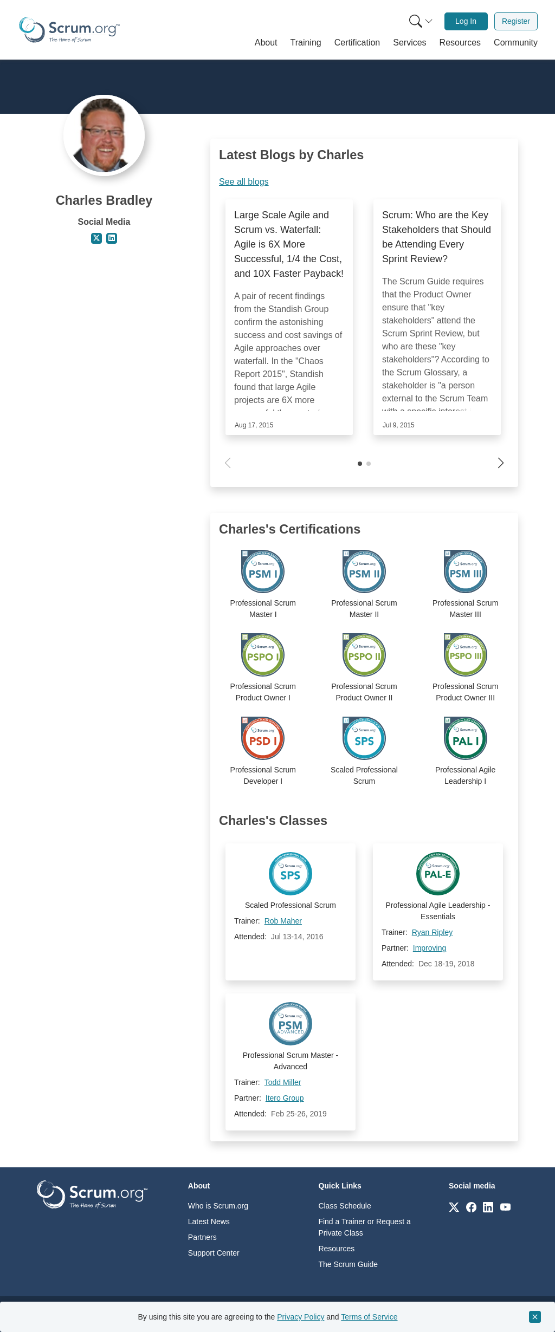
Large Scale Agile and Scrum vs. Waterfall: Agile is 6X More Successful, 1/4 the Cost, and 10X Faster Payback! (289, 244)
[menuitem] (420, 21)
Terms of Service (369, 1316)
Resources (336, 1248)
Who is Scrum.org (218, 1205)
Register (516, 21)
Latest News (209, 1221)
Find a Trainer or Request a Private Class (364, 1227)
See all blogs (244, 181)
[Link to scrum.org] (454, 1206)
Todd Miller (282, 1082)
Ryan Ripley (432, 932)
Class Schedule (344, 1205)
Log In (465, 21)
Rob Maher (283, 921)
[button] (266, 43)
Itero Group (285, 1098)
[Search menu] (421, 21)
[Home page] (69, 30)
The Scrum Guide (348, 1264)
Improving (429, 948)
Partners (202, 1237)
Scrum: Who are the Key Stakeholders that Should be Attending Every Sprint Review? (436, 237)
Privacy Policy (300, 1316)
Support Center (214, 1253)
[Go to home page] (92, 1193)
